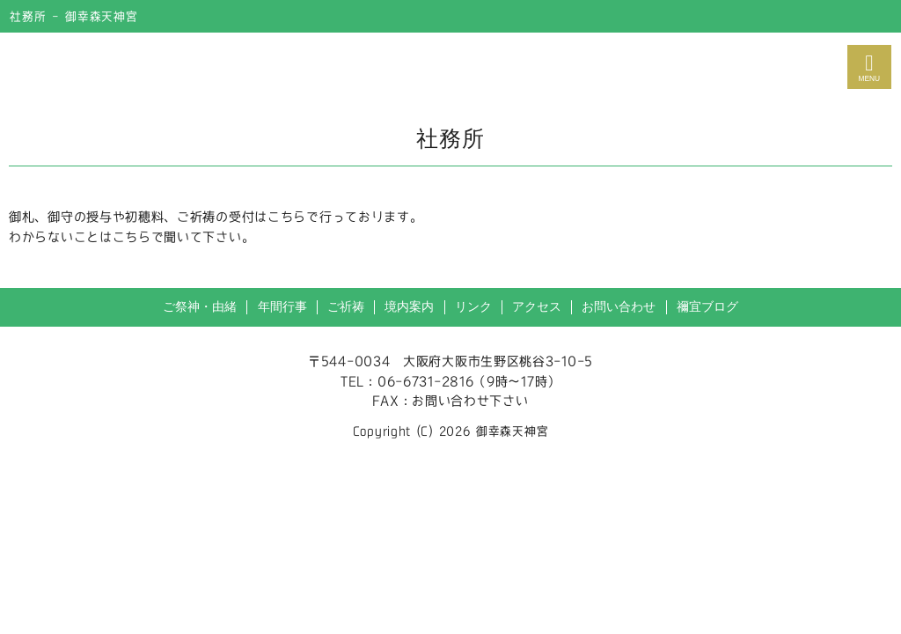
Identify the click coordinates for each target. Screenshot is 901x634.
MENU (869, 67)
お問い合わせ (619, 306)
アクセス (536, 306)
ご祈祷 (345, 306)
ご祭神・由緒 (200, 306)
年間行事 (282, 306)
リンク (473, 306)
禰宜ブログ (707, 306)
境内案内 (409, 306)
